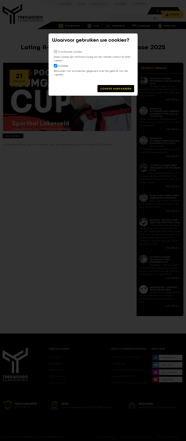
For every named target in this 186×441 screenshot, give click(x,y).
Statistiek (63, 65)
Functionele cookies (70, 51)
